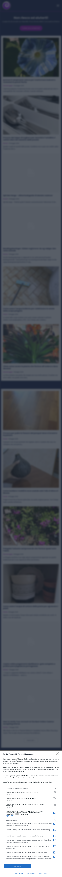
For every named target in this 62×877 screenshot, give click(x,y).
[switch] (54, 792)
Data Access (31, 873)
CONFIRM (17, 866)
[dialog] (31, 813)
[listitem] (31, 788)
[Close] (58, 754)
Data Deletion (19, 873)
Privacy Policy (42, 873)
